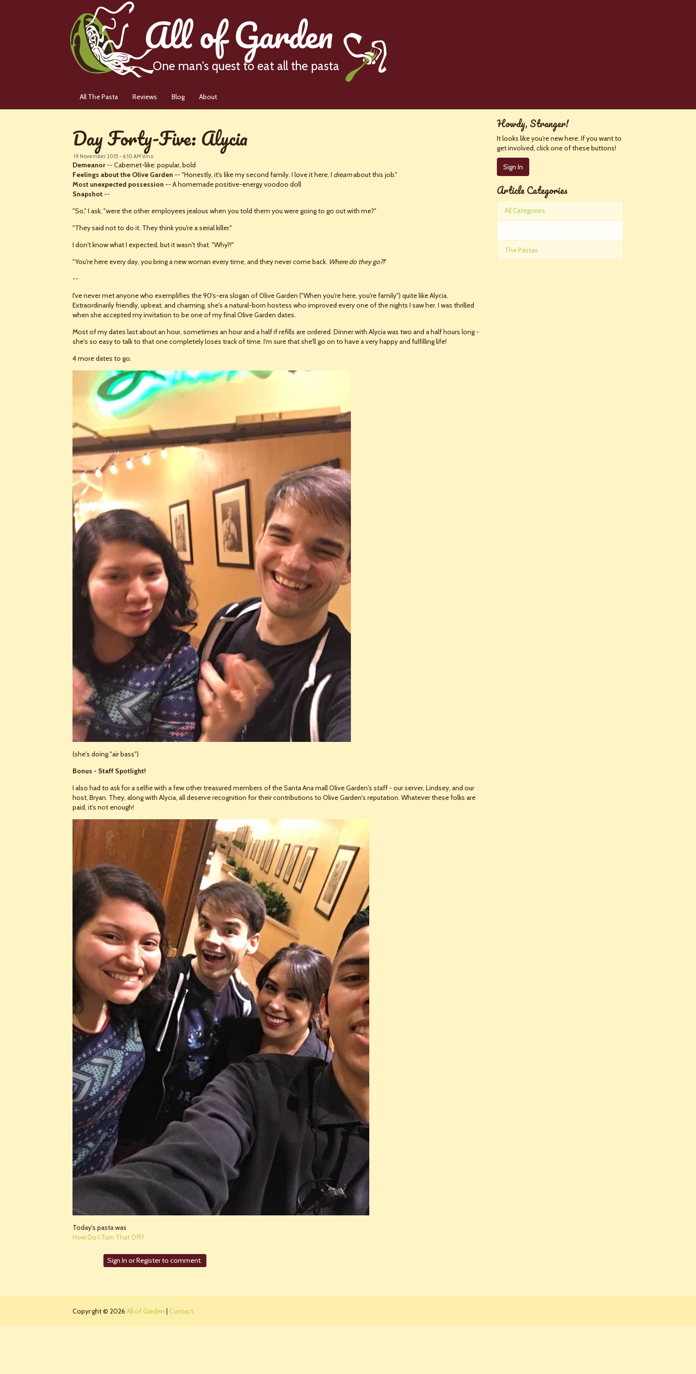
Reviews (144, 96)
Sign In (117, 1260)
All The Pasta (99, 96)
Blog (178, 96)
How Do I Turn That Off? (108, 1237)
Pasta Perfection (529, 230)
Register (148, 1260)
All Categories (525, 210)
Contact (181, 1311)
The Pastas (521, 250)
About (208, 96)
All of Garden (265, 41)
